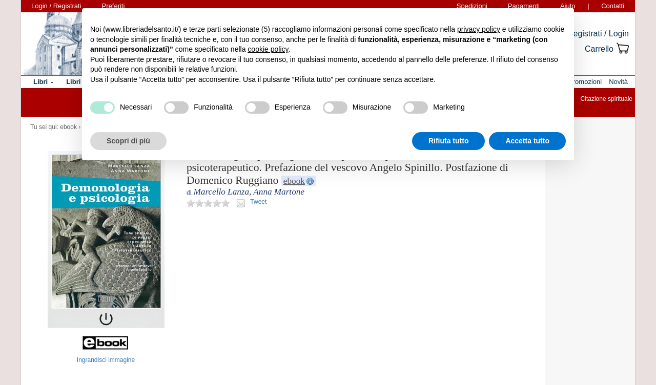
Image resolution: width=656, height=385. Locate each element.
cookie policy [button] (268, 49)
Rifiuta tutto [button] (448, 141)
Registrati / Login (598, 33)
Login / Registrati (56, 6)
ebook (68, 127)
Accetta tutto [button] (527, 141)
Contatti (612, 6)
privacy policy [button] (478, 29)
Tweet (258, 201)
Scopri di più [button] (128, 141)
